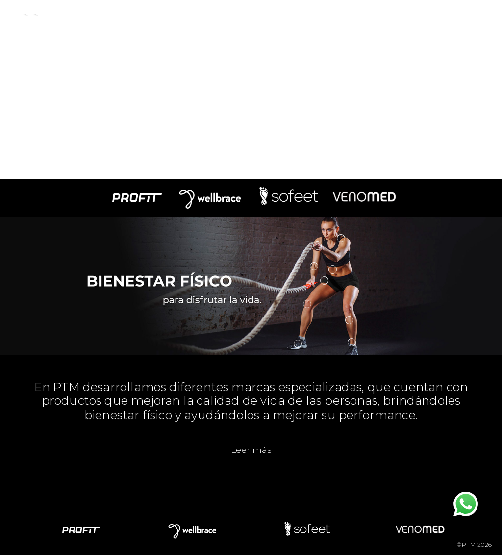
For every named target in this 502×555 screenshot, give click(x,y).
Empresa (107, 19)
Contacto (298, 19)
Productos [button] (168, 19)
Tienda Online (430, 19)
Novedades (234, 19)
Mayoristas (360, 19)
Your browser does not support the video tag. (251, 89)
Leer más (251, 450)
